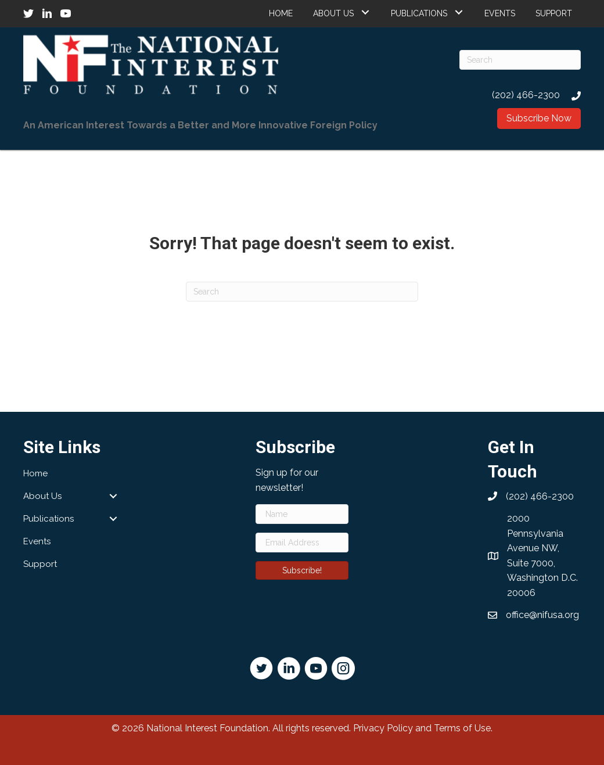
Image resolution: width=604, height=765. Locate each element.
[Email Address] (302, 542)
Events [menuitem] (37, 541)
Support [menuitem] (40, 564)
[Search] (520, 60)
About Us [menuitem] (42, 496)
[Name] (302, 514)
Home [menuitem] (35, 473)
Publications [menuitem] (48, 518)
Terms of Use (462, 728)
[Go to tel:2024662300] (520, 95)
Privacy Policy (383, 728)
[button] (365, 11)
